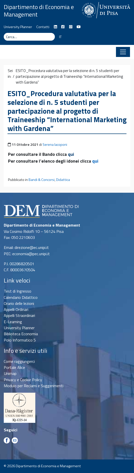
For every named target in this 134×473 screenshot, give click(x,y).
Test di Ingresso (17, 291)
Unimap (10, 373)
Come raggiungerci (19, 361)
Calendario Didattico (21, 297)
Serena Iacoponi (55, 144)
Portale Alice (14, 367)
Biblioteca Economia (21, 334)
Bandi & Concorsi (42, 179)
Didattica (63, 179)
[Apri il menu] (123, 52)
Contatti (42, 27)
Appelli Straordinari (19, 315)
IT (60, 37)
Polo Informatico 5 (20, 340)
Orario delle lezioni (19, 303)
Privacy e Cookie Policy (23, 380)
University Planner (18, 27)
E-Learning (13, 322)
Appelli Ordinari (16, 309)
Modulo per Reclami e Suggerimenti (33, 386)
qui (71, 154)
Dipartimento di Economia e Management (39, 10)
